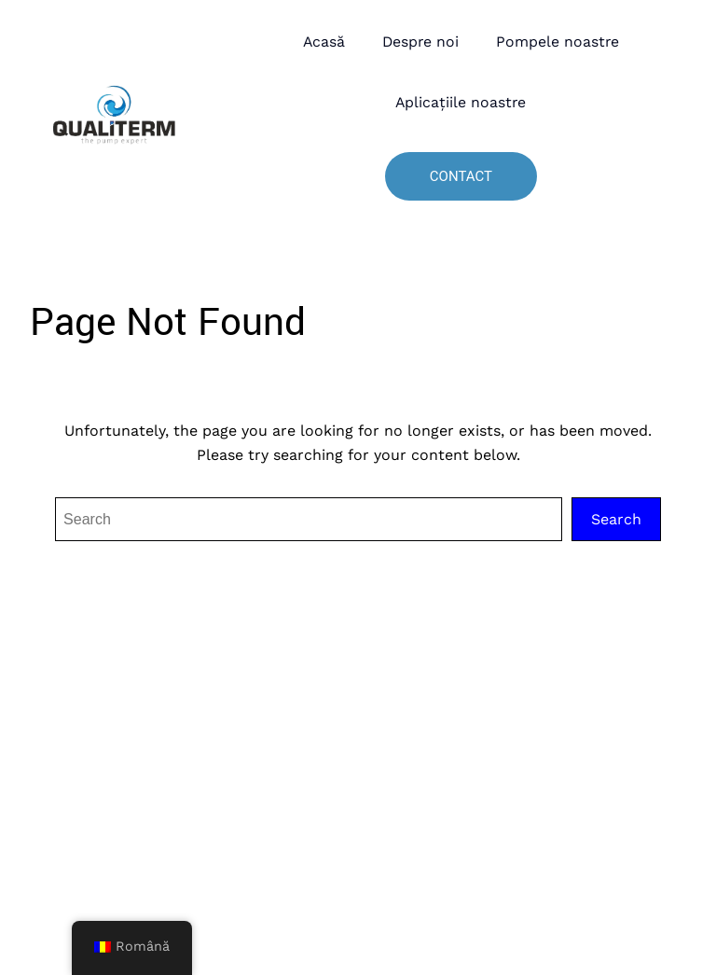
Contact (461, 176)
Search (616, 519)
